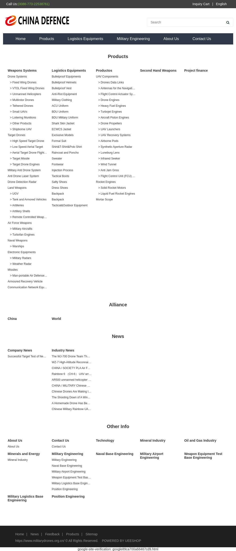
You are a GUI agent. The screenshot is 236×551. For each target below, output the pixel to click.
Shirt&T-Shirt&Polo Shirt (67, 146)
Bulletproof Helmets (64, 82)
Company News (20, 350)
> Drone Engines (108, 100)
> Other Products (20, 123)
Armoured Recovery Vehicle (25, 281)
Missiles (13, 269)
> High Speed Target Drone (27, 141)
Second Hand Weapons (158, 70)
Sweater (57, 158)
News (35, 534)
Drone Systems (17, 76)
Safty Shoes (59, 182)
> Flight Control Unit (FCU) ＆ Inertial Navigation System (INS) (116, 176)
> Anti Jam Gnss (108, 170)
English (221, 4)
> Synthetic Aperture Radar (115, 146)
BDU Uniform (60, 111)
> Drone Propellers (110, 123)
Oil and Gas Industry (200, 440)
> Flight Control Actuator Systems (116, 94)
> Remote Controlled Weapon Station (28, 217)
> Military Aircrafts (21, 228)
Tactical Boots (60, 176)
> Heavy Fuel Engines (112, 105)
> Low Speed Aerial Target (26, 146)
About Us (171, 39)
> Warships (17, 246)
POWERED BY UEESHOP (121, 541)
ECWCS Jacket (61, 129)
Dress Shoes (60, 187)
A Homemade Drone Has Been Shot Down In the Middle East (71, 403)
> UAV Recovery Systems (114, 135)
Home (21, 39)
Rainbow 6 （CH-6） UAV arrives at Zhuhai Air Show (71, 374)
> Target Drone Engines (25, 164)
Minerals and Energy (24, 454)
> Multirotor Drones (22, 100)
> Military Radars (20, 258)
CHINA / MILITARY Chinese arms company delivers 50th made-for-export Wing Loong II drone (71, 385)
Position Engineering (64, 489)
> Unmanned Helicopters (25, 94)
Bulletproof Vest (61, 88)
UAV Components (107, 76)
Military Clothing (62, 100)
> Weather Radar (21, 264)
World (56, 319)
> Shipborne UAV (21, 129)
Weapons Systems (22, 70)
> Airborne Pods (108, 141)
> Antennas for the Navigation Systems (116, 88)
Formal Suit (59, 141)
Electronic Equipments (22, 252)
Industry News (63, 350)
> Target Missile (20, 158)
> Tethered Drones (21, 105)
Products (46, 39)
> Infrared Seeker (109, 158)
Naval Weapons (18, 240)
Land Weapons (17, 187)
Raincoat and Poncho (65, 152)
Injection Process (62, 170)
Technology (105, 440)
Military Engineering (133, 39)
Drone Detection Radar (22, 182)
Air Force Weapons (20, 223)
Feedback (52, 534)
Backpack (58, 193)
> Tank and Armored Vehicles (28, 199)
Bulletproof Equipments (66, 76)
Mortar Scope (104, 199)
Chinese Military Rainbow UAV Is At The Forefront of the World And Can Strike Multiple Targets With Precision (71, 409)
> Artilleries (17, 205)
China (12, 319)
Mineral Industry (152, 440)
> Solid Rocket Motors (112, 187)
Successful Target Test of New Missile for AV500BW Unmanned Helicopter (27, 356)
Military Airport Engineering (68, 471)
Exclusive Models (63, 135)
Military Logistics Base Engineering (71, 483)
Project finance (196, 70)
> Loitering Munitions (23, 117)
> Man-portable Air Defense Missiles (28, 275)
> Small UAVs (18, 111)
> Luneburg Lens (108, 152)
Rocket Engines (106, 182)
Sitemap (91, 534)
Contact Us (202, 39)
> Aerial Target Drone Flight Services (28, 152)
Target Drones (16, 135)
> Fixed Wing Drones (23, 82)
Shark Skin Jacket (63, 123)
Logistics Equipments (85, 39)
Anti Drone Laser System (23, 176)
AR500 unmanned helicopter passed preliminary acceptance (71, 379)
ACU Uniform (60, 105)
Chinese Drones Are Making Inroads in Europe (71, 391)
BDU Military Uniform (65, 117)
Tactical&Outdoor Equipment (69, 205)
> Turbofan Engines (22, 234)
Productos (104, 70)
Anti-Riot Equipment (64, 94)
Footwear (57, 164)
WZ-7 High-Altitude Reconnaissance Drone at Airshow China (71, 362)
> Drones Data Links (111, 82)
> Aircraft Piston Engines (113, 117)
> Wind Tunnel (107, 164)
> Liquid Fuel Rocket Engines (116, 193)
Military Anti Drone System (24, 170)
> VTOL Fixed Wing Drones (27, 88)
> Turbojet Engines (110, 111)
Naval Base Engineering (67, 465)
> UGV (14, 193)
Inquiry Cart (201, 4)
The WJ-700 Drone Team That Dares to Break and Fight (71, 356)
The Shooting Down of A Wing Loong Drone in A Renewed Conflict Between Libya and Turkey (71, 397)
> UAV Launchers (109, 129)
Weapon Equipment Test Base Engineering (71, 477)
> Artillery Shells (20, 211)
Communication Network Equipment (27, 287)
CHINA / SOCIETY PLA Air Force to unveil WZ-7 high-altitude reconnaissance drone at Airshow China (71, 368)
